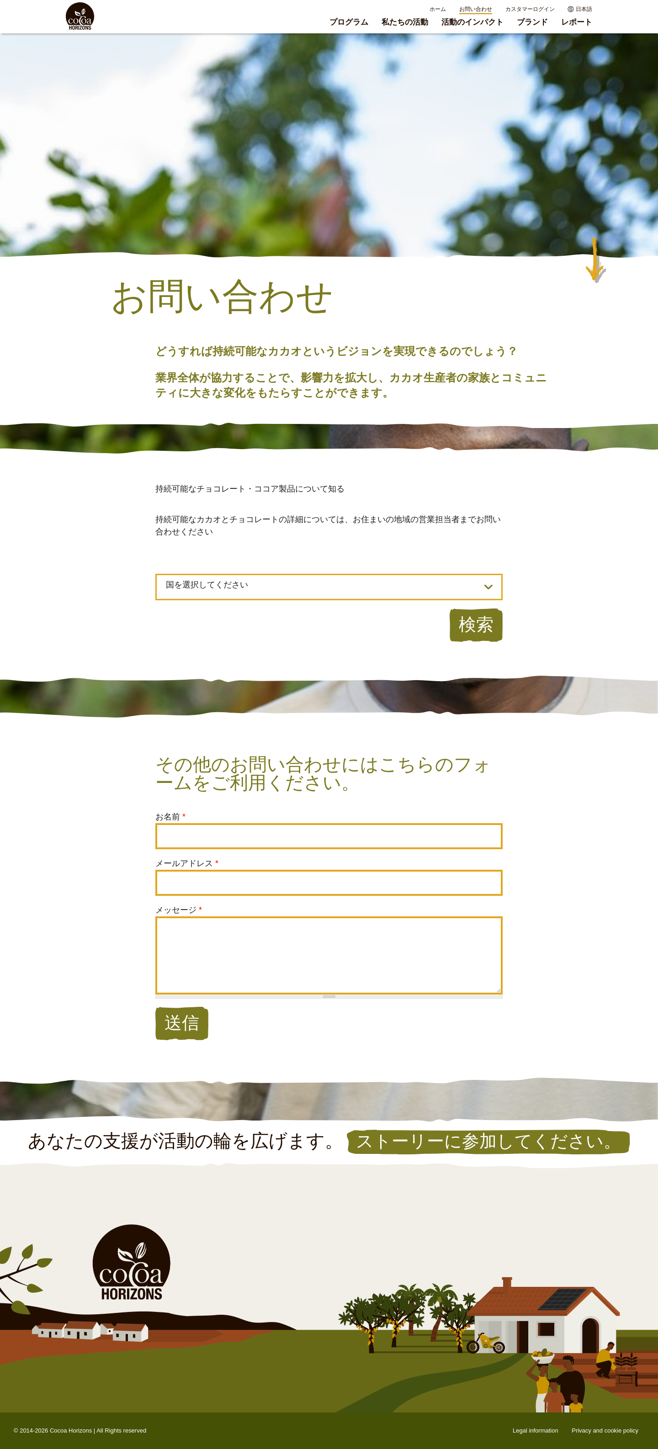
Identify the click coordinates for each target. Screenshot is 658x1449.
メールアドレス (186, 863)
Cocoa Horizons (71, 1430)
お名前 (170, 816)
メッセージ (178, 910)
